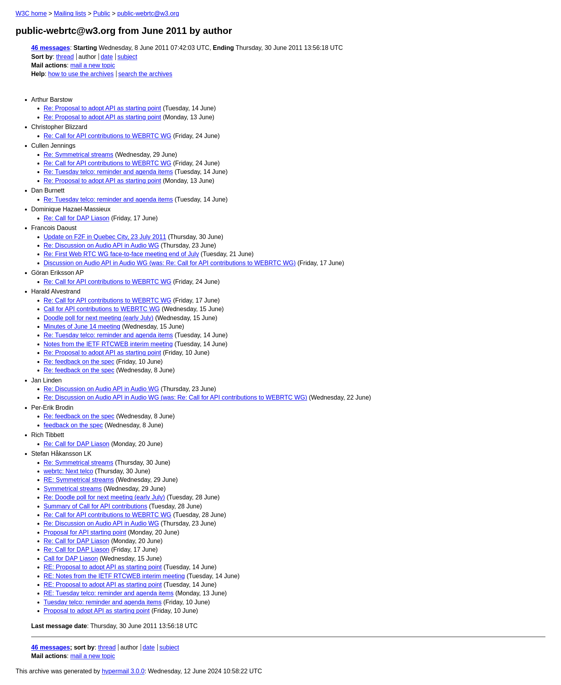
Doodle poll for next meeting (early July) (98, 318)
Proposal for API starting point (85, 532)
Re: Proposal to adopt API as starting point (102, 108)
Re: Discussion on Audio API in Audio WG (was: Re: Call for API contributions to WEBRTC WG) (175, 397)
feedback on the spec (73, 425)
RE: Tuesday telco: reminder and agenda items (109, 593)
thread (65, 56)
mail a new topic (92, 65)
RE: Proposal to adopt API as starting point (103, 567)
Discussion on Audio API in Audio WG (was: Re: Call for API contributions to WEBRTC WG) (170, 263)
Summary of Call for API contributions (95, 506)
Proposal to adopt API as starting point (97, 610)
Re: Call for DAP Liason (76, 218)
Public (101, 13)
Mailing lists (70, 13)
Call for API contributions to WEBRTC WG (102, 309)
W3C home (31, 13)
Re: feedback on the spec (79, 361)
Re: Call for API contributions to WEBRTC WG (107, 136)
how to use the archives (81, 74)
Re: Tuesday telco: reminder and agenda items (108, 171)
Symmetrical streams (73, 488)
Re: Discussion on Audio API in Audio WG (101, 245)
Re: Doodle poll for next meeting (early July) (104, 497)
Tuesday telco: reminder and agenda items (103, 602)
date (107, 56)
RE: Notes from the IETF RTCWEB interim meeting (114, 576)
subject (127, 56)
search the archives (145, 74)
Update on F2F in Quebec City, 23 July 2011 (105, 237)
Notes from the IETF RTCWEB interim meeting (108, 344)
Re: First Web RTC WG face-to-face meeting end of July (121, 254)
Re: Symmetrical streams (78, 154)
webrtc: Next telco (68, 471)
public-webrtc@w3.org (148, 13)
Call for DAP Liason (71, 558)
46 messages (50, 47)
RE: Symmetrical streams (79, 479)
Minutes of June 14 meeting (82, 326)
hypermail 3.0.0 (123, 671)
